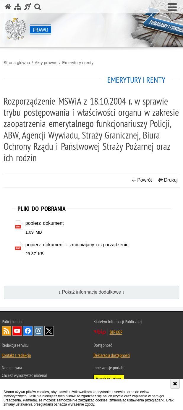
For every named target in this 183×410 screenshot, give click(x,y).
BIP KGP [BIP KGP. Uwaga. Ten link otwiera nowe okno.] (116, 332)
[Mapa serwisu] (17, 6)
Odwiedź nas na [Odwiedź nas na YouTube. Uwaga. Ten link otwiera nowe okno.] (17, 331)
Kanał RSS (6, 331)
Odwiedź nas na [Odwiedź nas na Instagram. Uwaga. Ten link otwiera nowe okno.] (38, 331)
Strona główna (17, 62)
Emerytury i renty (77, 62)
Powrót (142, 180)
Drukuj (168, 180)
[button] (172, 7)
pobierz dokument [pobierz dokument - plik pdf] (44, 223)
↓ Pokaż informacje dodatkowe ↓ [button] (92, 292)
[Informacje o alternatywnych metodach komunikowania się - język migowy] (27, 6)
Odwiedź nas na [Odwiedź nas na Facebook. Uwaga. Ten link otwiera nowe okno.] (28, 331)
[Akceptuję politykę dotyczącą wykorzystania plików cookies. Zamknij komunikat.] (175, 383)
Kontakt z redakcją (16, 355)
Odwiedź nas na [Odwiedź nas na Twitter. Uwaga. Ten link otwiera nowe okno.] (49, 331)
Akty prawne (46, 62)
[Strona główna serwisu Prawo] (8, 6)
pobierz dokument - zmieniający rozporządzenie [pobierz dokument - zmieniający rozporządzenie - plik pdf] (77, 244)
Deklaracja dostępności (111, 355)
